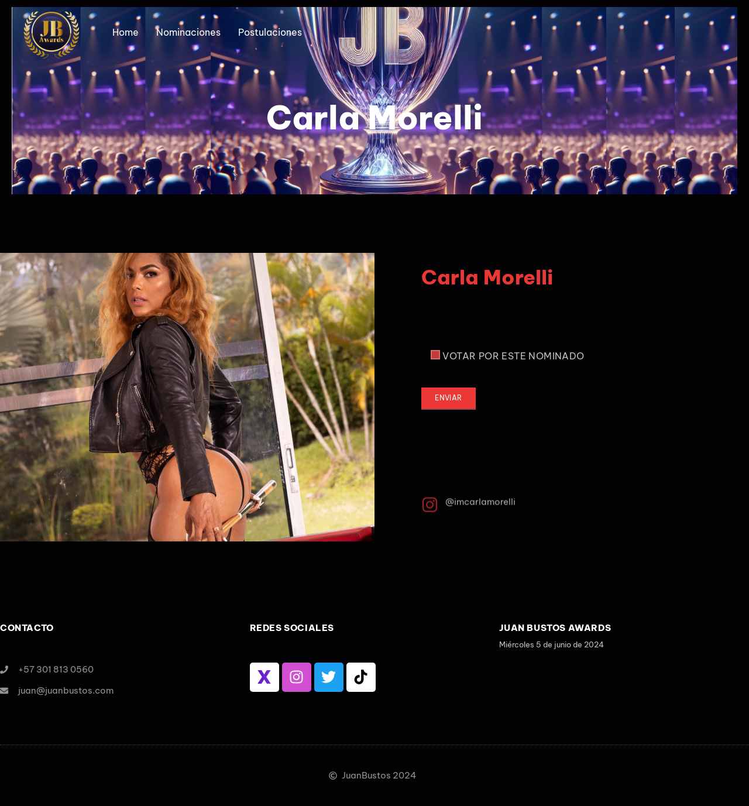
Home (125, 32)
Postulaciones (270, 32)
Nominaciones (188, 32)
